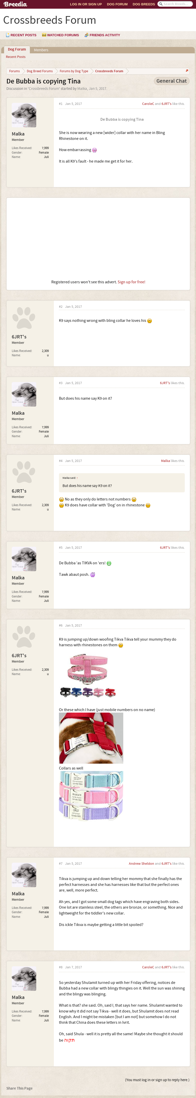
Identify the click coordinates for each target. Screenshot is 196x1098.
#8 (61, 967)
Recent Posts (16, 57)
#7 (61, 864)
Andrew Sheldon (141, 863)
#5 (61, 548)
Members (41, 50)
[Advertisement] (98, 238)
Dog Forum (117, 4)
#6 (61, 626)
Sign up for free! (131, 282)
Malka (82, 88)
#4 (61, 461)
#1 (61, 104)
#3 (61, 383)
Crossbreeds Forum (44, 88)
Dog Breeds (144, 4)
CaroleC (148, 104)
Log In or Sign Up (86, 4)
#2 (61, 307)
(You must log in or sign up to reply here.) (157, 1080)
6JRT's (167, 104)
